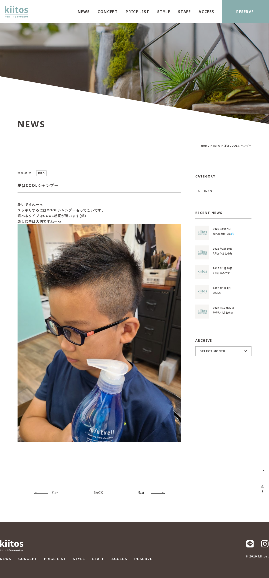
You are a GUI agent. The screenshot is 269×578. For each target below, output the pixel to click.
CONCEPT (108, 11)
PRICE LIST (137, 11)
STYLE (163, 11)
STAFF (184, 11)
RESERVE (245, 11)
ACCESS (206, 11)
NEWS (84, 11)
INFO (208, 191)
